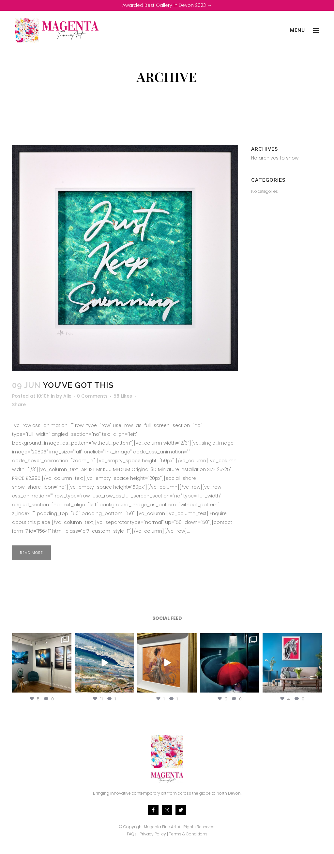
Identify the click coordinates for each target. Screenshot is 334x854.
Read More (31, 552)
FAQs (132, 834)
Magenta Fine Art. (160, 827)
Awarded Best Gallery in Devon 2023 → (167, 5)
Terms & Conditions (188, 834)
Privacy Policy (153, 834)
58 (123, 396)
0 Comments (92, 396)
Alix (67, 396)
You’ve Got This (78, 385)
